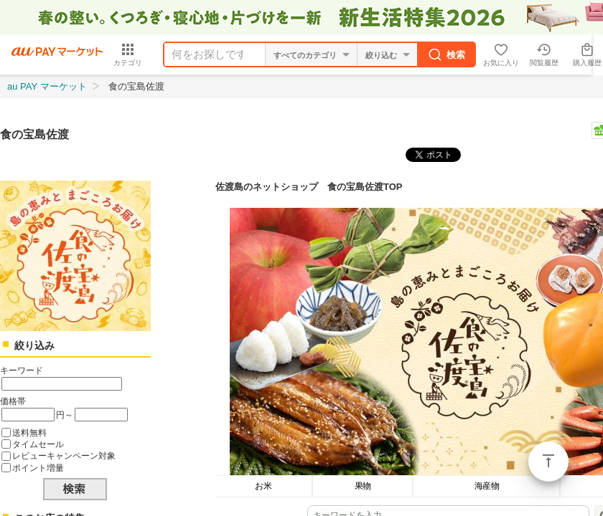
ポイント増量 (38, 467)
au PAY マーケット (47, 86)
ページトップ (548, 461)
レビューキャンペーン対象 (64, 455)
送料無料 (29, 432)
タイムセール (38, 444)
